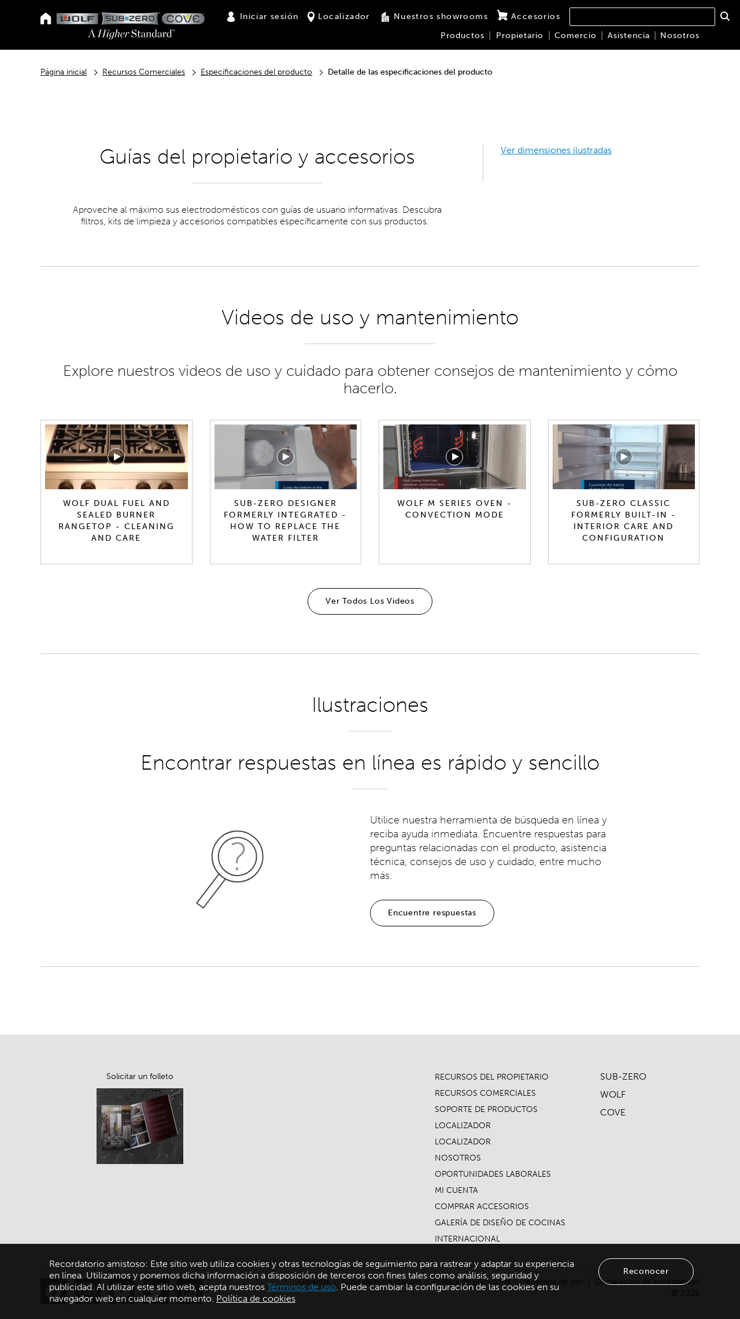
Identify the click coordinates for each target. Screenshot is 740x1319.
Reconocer (646, 1271)
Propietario (519, 35)
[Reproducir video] (116, 456)
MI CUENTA (456, 1190)
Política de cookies (255, 1298)
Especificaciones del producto (256, 72)
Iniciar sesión (262, 17)
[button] (724, 16)
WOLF (613, 1094)
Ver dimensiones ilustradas (556, 150)
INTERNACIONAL (467, 1239)
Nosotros (680, 35)
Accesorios (528, 16)
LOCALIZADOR (463, 1125)
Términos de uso (301, 1286)
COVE (613, 1112)
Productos (462, 35)
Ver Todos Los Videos (370, 601)
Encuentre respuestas (432, 913)
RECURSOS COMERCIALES (485, 1093)
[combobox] (642, 16)
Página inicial (63, 72)
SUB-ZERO (623, 1076)
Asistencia (629, 35)
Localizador (338, 17)
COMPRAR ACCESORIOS (482, 1206)
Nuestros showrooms (433, 17)
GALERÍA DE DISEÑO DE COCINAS (500, 1223)
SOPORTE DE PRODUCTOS (486, 1109)
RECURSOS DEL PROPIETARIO (492, 1077)
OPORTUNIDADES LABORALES (493, 1174)
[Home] (45, 19)
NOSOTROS (458, 1158)
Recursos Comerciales (143, 72)
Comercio (575, 35)
